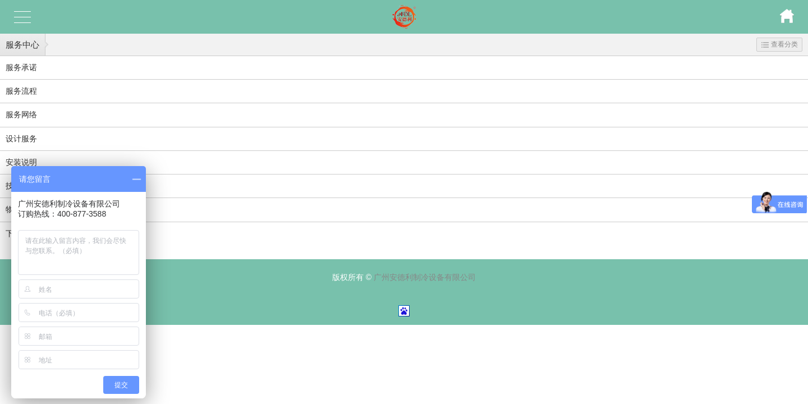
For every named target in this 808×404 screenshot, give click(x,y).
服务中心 (22, 44)
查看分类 (779, 44)
